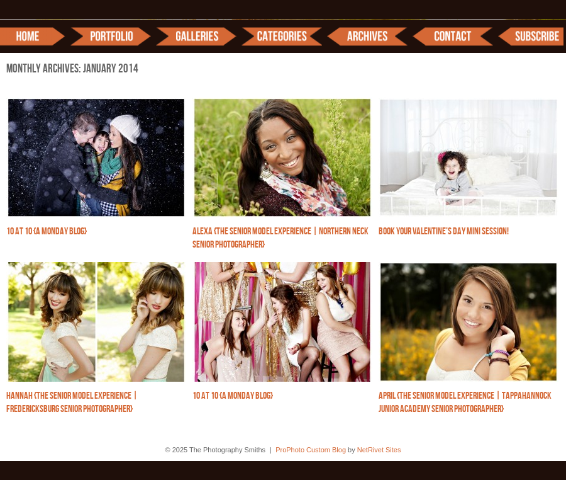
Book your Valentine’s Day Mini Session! (444, 231)
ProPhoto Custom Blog (310, 450)
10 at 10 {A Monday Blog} (46, 231)
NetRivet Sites (379, 450)
